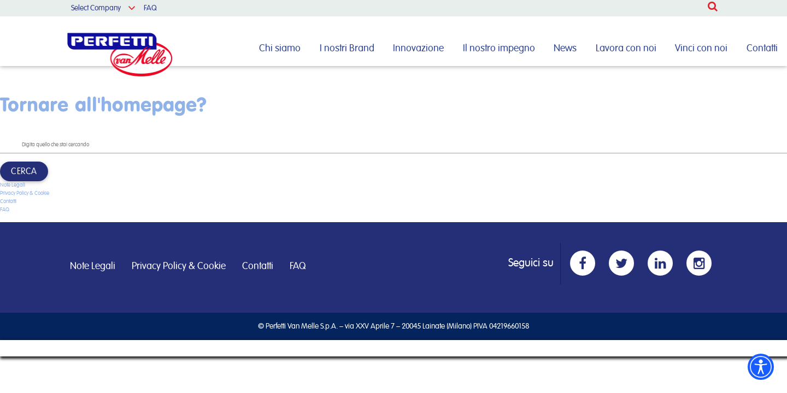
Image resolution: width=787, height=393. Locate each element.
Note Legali (12, 185)
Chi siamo (280, 48)
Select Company (96, 8)
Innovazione (418, 48)
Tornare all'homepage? (103, 104)
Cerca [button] (24, 171)
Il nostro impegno (499, 48)
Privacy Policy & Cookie (24, 193)
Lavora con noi (626, 48)
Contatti (762, 48)
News (565, 48)
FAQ (150, 8)
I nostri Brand (347, 48)
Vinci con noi (701, 48)
